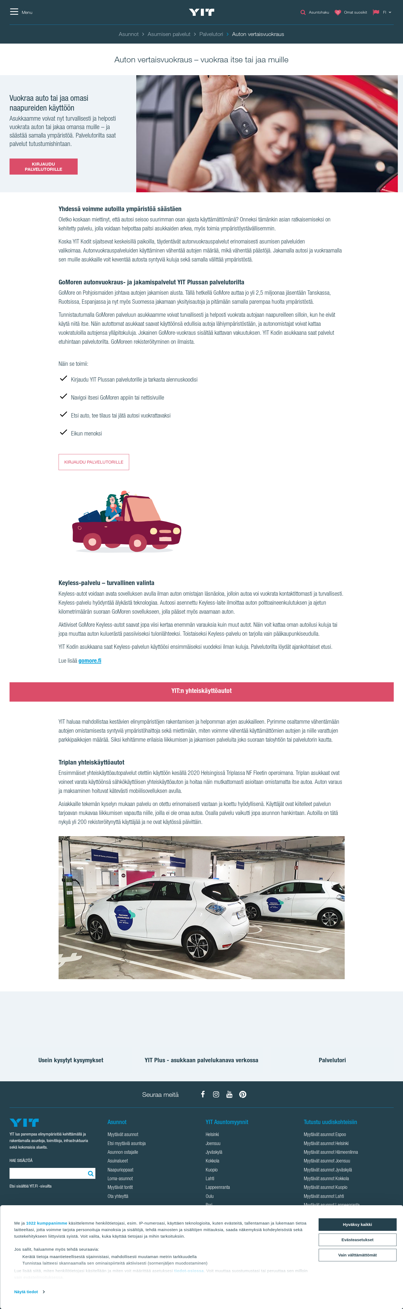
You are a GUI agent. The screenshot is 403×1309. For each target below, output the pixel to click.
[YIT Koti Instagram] (216, 1094)
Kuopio (212, 1170)
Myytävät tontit (120, 1187)
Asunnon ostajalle (123, 1152)
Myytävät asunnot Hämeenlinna (331, 1152)
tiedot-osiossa (189, 1270)
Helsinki (212, 1135)
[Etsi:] (90, 1173)
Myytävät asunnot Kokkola (326, 1179)
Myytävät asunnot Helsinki (326, 1143)
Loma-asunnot (120, 1179)
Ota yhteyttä (118, 1196)
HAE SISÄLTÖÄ (21, 1160)
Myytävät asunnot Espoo (325, 1135)
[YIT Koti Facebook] (202, 1094)
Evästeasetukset (357, 1239)
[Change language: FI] (383, 12)
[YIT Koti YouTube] (229, 1094)
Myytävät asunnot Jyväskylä (328, 1170)
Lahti (210, 1179)
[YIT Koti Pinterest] (242, 1094)
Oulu (210, 1196)
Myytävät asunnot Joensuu (327, 1161)
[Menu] (21, 12)
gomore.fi (89, 660)
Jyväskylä (214, 1152)
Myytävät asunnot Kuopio (325, 1187)
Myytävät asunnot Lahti (324, 1196)
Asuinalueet (118, 1161)
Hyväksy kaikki (357, 1224)
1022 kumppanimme (46, 1223)
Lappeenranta (218, 1187)
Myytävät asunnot (123, 1135)
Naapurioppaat (120, 1170)
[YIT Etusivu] (201, 12)
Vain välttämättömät (357, 1255)
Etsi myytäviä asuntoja (127, 1143)
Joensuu (213, 1143)
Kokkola (212, 1161)
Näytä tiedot (26, 1291)
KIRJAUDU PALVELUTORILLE (43, 166)
